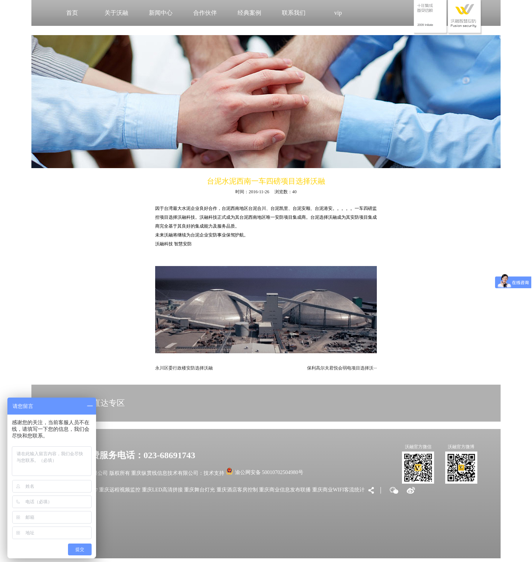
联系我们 (294, 13)
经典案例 (249, 13)
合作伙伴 (205, 13)
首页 (72, 13)
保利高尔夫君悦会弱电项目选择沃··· (342, 368)
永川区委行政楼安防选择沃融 (184, 368)
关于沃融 (116, 13)
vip (338, 13)
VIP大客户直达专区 (90, 403)
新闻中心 (161, 13)
